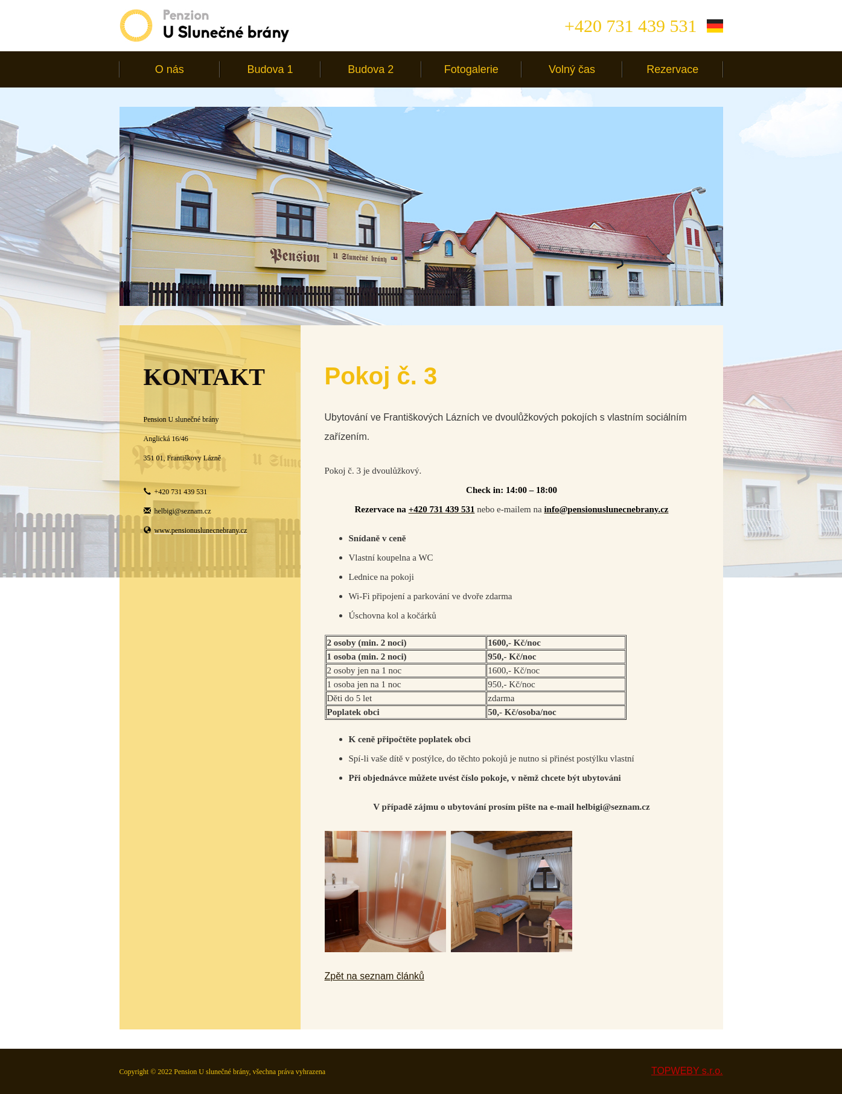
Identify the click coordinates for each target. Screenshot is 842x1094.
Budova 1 (270, 69)
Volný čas (572, 69)
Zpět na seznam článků (374, 976)
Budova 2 (371, 69)
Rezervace (672, 69)
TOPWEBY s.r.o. (687, 1071)
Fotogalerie (471, 69)
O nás (169, 69)
